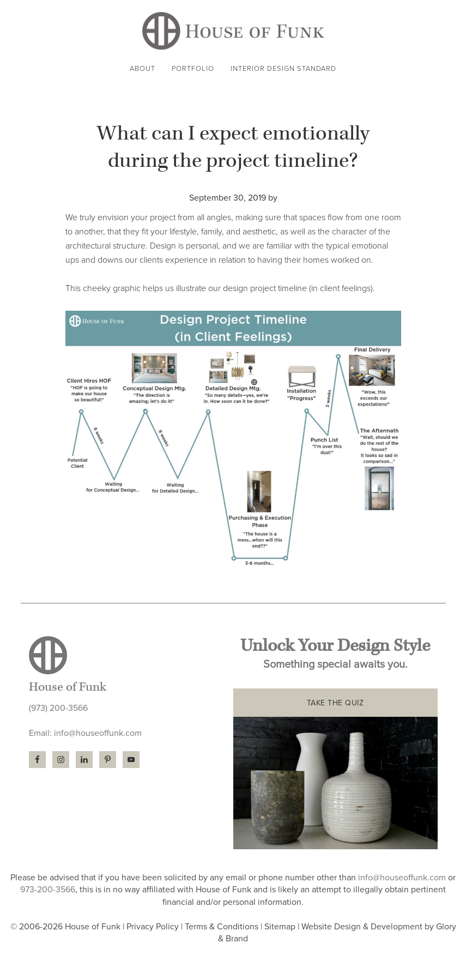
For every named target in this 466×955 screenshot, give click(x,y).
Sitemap (279, 926)
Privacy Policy (152, 926)
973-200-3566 (47, 889)
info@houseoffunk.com (98, 733)
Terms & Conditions (221, 926)
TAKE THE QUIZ (335, 703)
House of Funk (233, 31)
